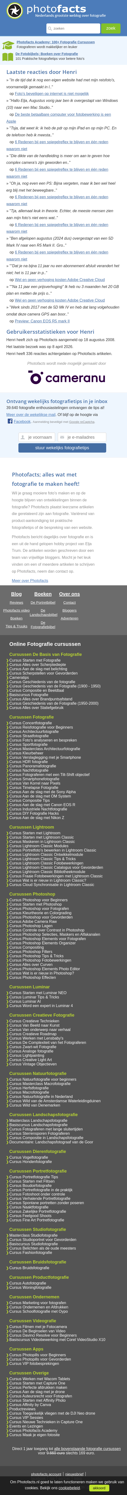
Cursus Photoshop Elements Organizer (42, 943)
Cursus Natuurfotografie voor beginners (42, 1079)
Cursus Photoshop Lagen (31, 926)
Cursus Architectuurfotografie (34, 732)
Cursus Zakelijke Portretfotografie (37, 1211)
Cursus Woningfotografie (30, 1287)
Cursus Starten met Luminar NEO (37, 993)
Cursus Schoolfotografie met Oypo (38, 1311)
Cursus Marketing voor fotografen (37, 1303)
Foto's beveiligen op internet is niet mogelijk (52, 94)
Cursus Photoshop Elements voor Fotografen (47, 939)
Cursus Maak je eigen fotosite (34, 1435)
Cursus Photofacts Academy (33, 1431)
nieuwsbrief (74, 1474)
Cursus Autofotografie (27, 1283)
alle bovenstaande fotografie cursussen (87, 1449)
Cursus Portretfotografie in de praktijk (40, 1190)
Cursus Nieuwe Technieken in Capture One (46, 1422)
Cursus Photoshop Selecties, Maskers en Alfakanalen (54, 934)
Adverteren (69, 618)
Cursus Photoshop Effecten (32, 977)
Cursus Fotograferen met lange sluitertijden (46, 1129)
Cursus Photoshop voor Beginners (38, 900)
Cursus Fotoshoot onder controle (37, 1194)
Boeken (16, 618)
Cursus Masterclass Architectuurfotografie (44, 749)
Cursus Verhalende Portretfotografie (39, 1198)
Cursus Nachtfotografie (29, 770)
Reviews (16, 602)
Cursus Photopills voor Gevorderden (40, 1359)
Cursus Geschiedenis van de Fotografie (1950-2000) (54, 703)
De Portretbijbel (43, 602)
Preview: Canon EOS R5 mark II (42, 321)
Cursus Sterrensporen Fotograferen (39, 1133)
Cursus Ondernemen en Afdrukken (38, 1307)
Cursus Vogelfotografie (28, 1157)
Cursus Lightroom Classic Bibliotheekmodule (47, 872)
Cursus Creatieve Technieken (34, 1021)
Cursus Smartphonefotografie (34, 779)
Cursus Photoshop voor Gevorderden (41, 917)
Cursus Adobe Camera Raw (33, 921)
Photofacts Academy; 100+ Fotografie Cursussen (56, 42)
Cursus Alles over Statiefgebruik (36, 708)
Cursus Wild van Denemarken (34, 1105)
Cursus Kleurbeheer (26, 753)
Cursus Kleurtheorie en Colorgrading (40, 913)
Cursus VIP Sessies (26, 1418)
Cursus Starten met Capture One (37, 1383)
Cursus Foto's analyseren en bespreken (43, 740)
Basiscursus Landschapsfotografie (38, 1125)
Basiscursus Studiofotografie (33, 1244)
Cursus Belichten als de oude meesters (42, 1248)
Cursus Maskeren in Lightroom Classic (42, 842)
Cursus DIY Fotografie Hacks (34, 813)
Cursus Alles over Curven (31, 965)
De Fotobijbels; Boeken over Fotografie (47, 54)
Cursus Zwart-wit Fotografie (32, 1047)
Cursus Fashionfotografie (30, 1253)
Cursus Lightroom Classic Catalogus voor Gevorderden (56, 867)
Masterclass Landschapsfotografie (38, 1120)
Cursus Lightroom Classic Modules (38, 846)
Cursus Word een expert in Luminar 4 (41, 1006)
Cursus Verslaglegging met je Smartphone (45, 757)
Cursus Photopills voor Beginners (37, 1355)
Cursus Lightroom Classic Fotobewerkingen (46, 863)
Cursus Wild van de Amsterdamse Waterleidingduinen (55, 1101)
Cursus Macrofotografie (29, 1092)
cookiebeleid (69, 1488)
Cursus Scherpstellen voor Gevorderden (43, 673)
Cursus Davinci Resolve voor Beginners (43, 1335)
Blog (16, 594)
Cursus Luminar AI (25, 1001)
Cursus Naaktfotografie (29, 1207)
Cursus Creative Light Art (30, 1060)
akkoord (99, 1488)
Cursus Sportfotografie (28, 744)
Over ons (69, 594)
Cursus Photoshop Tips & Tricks (36, 956)
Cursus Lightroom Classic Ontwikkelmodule (46, 855)
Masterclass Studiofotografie (33, 1235)
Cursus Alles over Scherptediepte (37, 665)
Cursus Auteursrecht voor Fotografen (40, 1396)
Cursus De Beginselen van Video (37, 1331)
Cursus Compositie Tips (29, 800)
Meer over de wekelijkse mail (30, 415)
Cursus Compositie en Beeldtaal (36, 690)
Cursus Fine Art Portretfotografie (36, 1220)
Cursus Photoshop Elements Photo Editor (44, 969)
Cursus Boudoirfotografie (30, 1186)
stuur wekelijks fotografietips (62, 447)
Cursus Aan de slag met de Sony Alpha (42, 792)
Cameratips (19, 678)
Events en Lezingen (26, 1426)
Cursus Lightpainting (26, 1055)
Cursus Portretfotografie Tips (33, 1177)
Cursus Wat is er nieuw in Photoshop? (41, 973)
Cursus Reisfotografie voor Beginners (41, 727)
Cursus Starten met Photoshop (35, 904)
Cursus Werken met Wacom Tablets (39, 1379)
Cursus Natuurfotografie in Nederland (41, 1097)
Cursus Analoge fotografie (31, 1051)
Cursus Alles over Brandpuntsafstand (40, 699)
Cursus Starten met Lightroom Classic (41, 837)
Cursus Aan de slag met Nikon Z (36, 818)
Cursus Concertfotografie (30, 723)
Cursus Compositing (26, 947)
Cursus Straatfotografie (29, 736)
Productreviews (22, 1409)
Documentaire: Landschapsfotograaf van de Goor (51, 1142)
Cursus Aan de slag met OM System (40, 796)
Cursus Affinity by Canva (30, 1405)
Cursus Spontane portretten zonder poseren (46, 1203)
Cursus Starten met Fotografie (35, 660)
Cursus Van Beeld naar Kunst (34, 1025)
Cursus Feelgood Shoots (30, 1216)
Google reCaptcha (81, 422)
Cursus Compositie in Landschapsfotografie (46, 1138)
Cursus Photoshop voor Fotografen (39, 909)
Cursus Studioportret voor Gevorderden (42, 1240)
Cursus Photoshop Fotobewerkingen (40, 960)
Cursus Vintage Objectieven (33, 1064)
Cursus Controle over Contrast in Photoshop (46, 930)
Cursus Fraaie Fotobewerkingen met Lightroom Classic (56, 876)
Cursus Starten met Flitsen (32, 1181)
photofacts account (46, 1474)
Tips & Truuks (16, 626)
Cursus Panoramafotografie (32, 766)
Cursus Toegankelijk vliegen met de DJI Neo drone (52, 1413)
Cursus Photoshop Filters (30, 952)
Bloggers (69, 610)
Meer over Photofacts (30, 581)
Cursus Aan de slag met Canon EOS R (42, 805)
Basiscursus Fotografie (28, 695)
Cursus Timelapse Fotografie (33, 788)
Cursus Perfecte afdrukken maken (38, 1387)
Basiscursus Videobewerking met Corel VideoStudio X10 (57, 1340)
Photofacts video (16, 610)
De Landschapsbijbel (43, 612)
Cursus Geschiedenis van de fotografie (42, 682)
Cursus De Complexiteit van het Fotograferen (47, 1043)
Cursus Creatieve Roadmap (32, 1034)
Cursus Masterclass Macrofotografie (40, 1084)
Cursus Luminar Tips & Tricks (34, 997)
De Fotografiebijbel (43, 624)
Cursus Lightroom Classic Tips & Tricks (42, 859)
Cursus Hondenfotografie (30, 1162)
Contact (69, 602)
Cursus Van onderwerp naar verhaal (40, 1030)
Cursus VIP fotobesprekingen (34, 1364)
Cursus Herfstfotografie (29, 1088)
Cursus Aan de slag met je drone (37, 1392)
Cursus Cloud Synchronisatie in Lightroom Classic (51, 885)
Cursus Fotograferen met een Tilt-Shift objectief (49, 775)
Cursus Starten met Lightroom (34, 833)
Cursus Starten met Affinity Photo (37, 1400)
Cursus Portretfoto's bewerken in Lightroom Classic (52, 850)
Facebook (19, 422)
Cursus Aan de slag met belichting (38, 669)
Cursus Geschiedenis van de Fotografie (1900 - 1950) (55, 686)
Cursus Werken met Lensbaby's (36, 1038)
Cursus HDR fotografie (28, 762)
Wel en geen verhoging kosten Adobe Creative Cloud (60, 280)
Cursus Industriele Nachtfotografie (38, 809)
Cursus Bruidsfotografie (29, 1268)
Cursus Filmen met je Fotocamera (38, 1327)
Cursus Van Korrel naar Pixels (34, 783)
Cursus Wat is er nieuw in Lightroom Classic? (47, 880)
